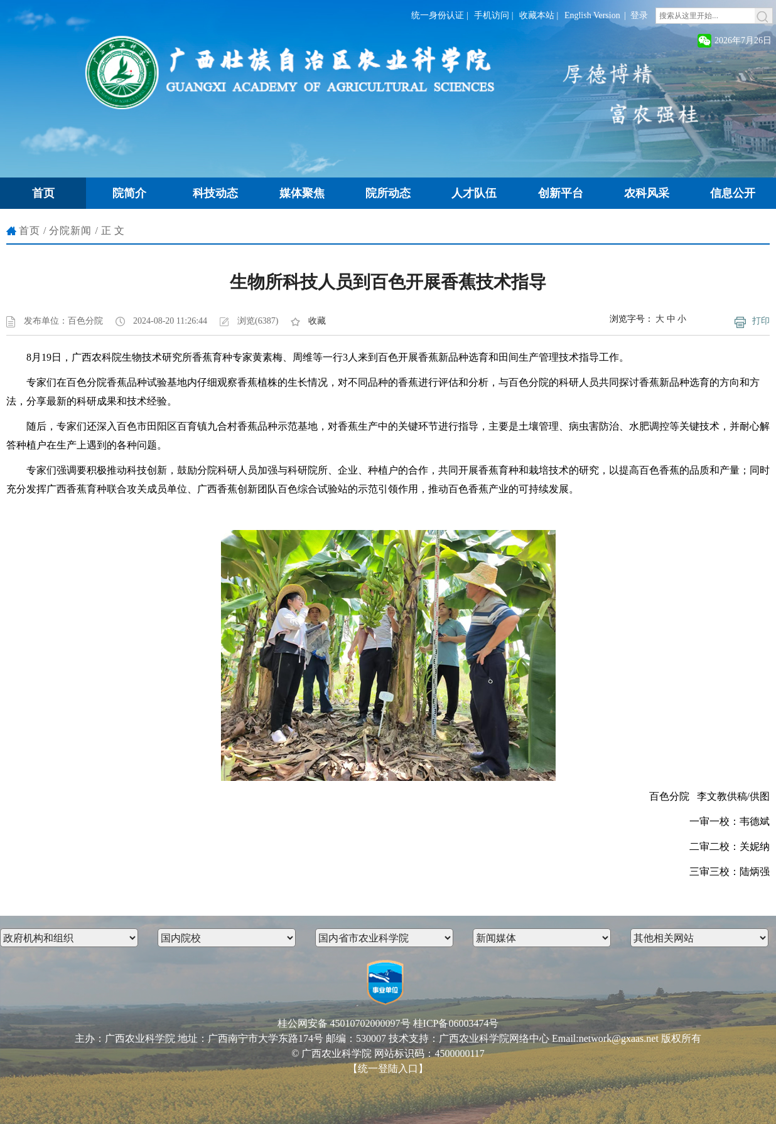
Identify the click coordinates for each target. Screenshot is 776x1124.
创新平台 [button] (560, 193)
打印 (761, 321)
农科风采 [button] (646, 193)
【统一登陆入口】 (388, 1068)
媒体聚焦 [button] (302, 193)
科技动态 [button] (215, 193)
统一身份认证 (437, 15)
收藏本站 (536, 15)
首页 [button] (43, 193)
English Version (592, 15)
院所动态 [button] (388, 193)
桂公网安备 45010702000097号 (344, 1023)
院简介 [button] (129, 193)
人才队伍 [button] (474, 193)
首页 (29, 230)
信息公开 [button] (732, 193)
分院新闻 (70, 230)
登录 (639, 15)
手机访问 (491, 15)
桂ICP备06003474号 (456, 1023)
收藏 (317, 321)
